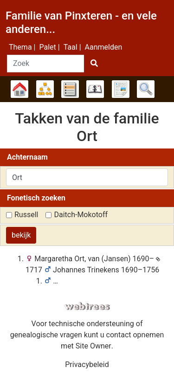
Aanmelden (103, 47)
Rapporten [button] (120, 89)
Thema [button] (20, 47)
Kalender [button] (95, 89)
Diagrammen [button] (45, 89)
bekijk (21, 235)
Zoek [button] (145, 89)
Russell (26, 214)
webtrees (87, 306)
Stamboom (19, 89)
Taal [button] (70, 47)
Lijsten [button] (70, 89)
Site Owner (93, 346)
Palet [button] (47, 47)
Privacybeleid (87, 364)
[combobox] (87, 177)
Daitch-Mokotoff (81, 214)
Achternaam (27, 157)
